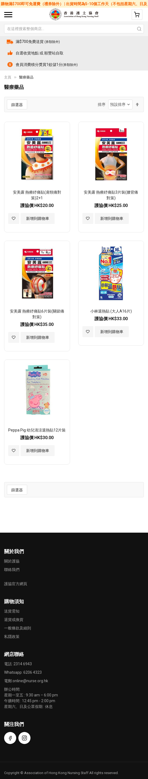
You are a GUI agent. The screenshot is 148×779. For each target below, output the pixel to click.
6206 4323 (32, 672)
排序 (101, 104)
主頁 (7, 77)
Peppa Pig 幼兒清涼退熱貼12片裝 (37, 430)
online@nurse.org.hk (30, 681)
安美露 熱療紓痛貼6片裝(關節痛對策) (37, 314)
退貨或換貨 (13, 619)
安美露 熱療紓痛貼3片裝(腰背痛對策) (111, 195)
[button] (13, 218)
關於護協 (11, 561)
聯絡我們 (11, 569)
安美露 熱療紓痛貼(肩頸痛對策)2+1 (37, 195)
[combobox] (74, 28)
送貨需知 (11, 611)
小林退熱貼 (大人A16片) (111, 311)
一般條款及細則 (17, 628)
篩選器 (17, 105)
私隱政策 (11, 636)
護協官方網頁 (15, 584)
